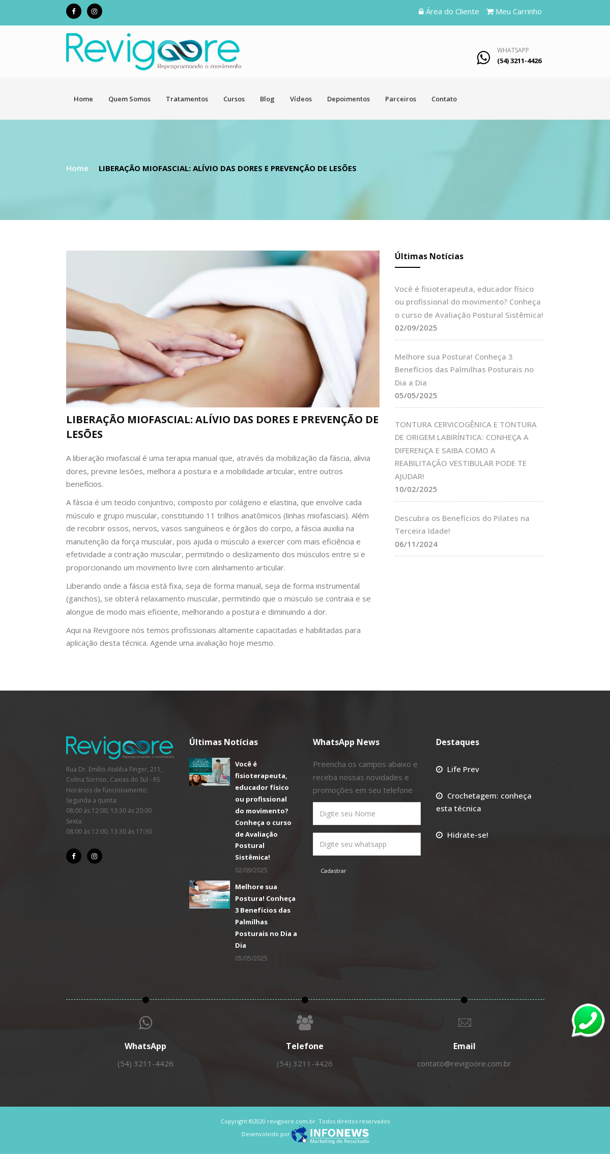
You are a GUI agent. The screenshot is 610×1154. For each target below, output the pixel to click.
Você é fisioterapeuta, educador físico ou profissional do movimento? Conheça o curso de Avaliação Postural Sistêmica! (469, 302)
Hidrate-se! (467, 835)
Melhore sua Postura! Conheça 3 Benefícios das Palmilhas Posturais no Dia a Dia (464, 369)
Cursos (234, 98)
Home (83, 98)
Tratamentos (187, 98)
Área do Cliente (449, 11)
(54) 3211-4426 (145, 1063)
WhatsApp (513, 50)
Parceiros (400, 98)
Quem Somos (129, 98)
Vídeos (301, 98)
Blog (267, 98)
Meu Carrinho (514, 11)
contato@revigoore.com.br (464, 1063)
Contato (444, 98)
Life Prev (463, 769)
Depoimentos (348, 98)
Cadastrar (333, 870)
